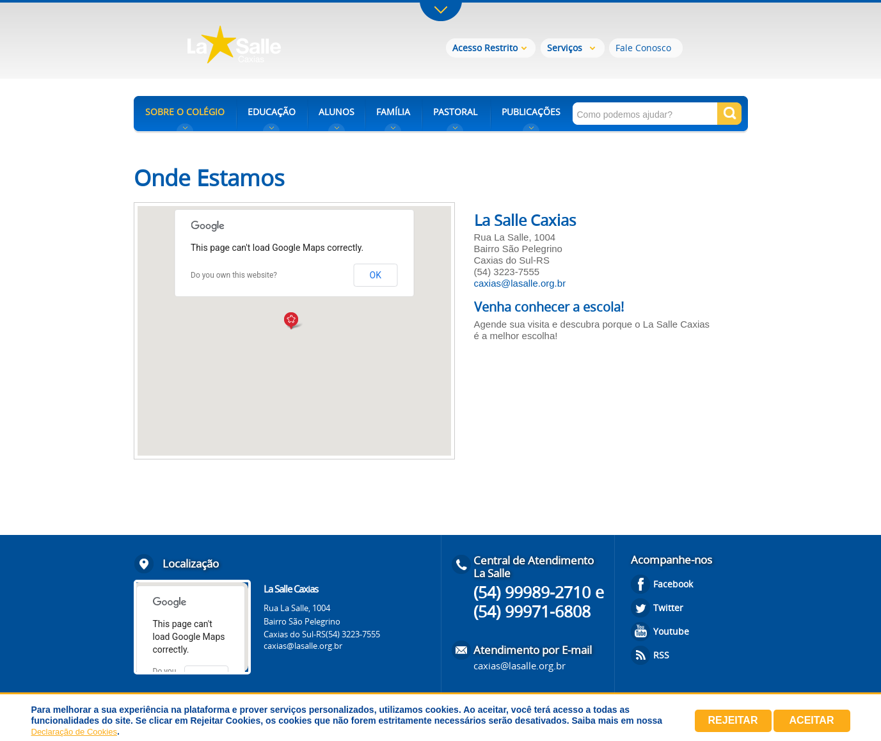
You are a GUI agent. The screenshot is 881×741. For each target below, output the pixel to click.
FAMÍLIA (393, 112)
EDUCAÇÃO (272, 112)
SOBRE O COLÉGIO (185, 112)
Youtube (671, 631)
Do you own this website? (234, 275)
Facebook (673, 584)
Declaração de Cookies (74, 732)
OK (375, 275)
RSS (661, 655)
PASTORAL (455, 112)
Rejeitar (733, 720)
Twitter (668, 608)
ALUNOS (336, 112)
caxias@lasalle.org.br (520, 283)
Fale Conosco (643, 48)
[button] (294, 321)
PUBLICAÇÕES (531, 112)
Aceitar (812, 720)
